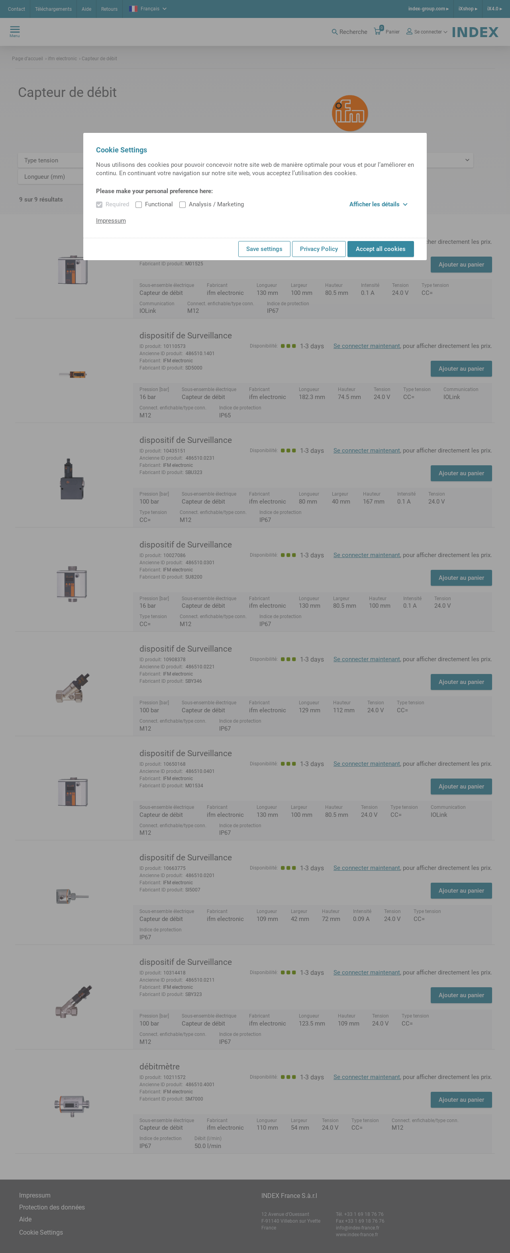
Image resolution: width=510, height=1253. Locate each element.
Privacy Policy (319, 249)
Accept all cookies (381, 249)
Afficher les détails (378, 204)
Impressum (111, 220)
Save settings (264, 249)
